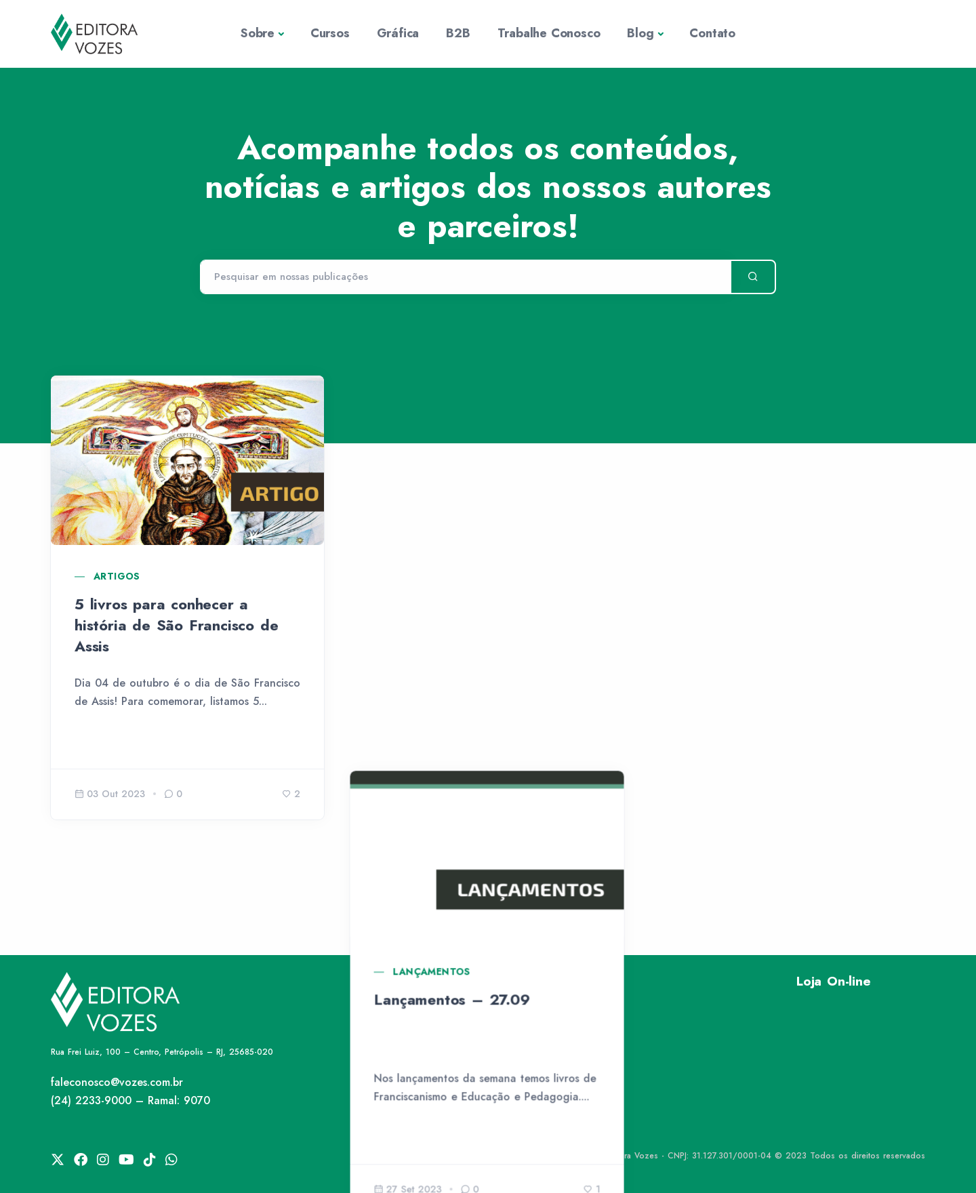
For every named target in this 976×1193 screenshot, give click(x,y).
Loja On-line (833, 981)
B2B (458, 33)
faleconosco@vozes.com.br (117, 1082)
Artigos (117, 576)
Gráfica (398, 33)
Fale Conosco (532, 1079)
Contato (712, 33)
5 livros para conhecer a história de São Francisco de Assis (176, 625)
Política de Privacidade (556, 1009)
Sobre (257, 33)
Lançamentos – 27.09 (453, 604)
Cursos (330, 33)
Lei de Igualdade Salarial (561, 1125)
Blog (640, 33)
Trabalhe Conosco (549, 33)
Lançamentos (432, 576)
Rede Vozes (527, 1033)
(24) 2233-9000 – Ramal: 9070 (130, 1100)
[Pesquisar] (465, 277)
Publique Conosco (543, 1102)
